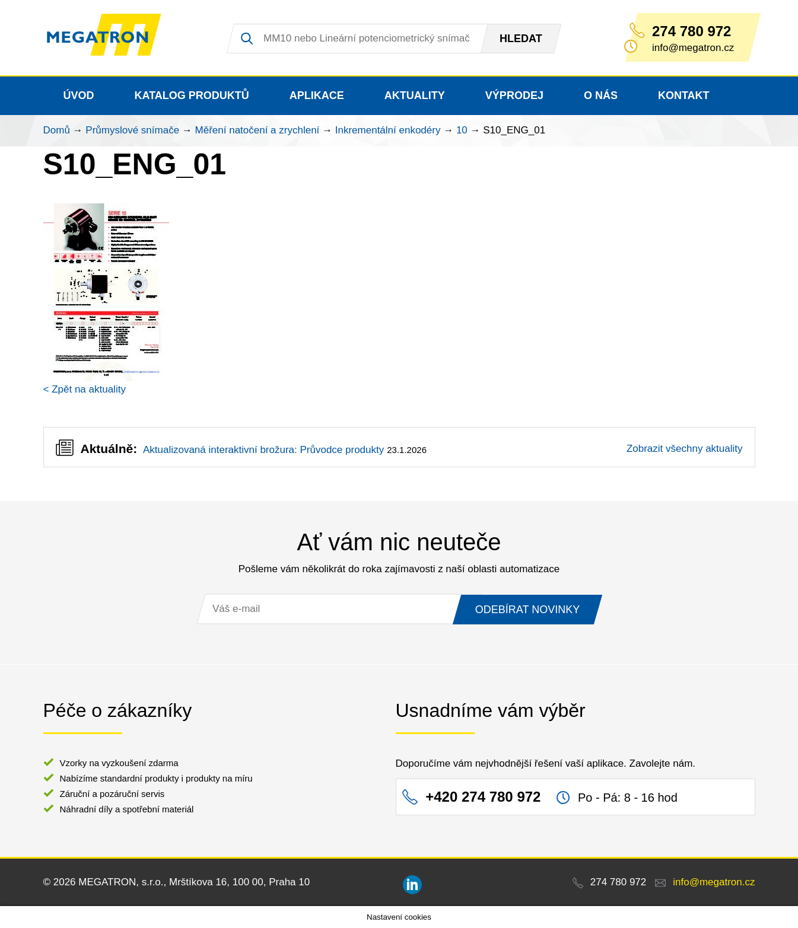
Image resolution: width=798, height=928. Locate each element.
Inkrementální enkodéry (388, 130)
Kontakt (684, 95)
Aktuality (414, 95)
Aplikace (317, 95)
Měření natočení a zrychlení (257, 130)
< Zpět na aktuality (84, 389)
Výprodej (514, 95)
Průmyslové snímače (132, 130)
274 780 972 (691, 31)
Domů (56, 130)
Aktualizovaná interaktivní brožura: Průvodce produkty (263, 449)
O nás (601, 95)
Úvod (78, 95)
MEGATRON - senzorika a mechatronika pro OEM (111, 38)
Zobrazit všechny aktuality (685, 448)
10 (462, 130)
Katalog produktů (192, 95)
